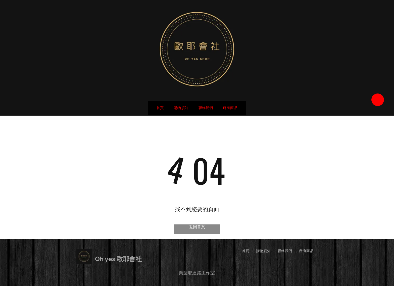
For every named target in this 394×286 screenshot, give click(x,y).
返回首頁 (197, 226)
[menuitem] (160, 108)
